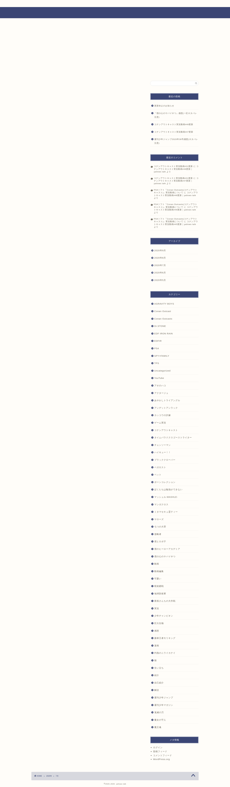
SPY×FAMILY (161, 356)
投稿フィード (160, 751)
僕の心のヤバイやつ (164, 556)
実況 (156, 608)
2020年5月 (160, 280)
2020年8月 (160, 258)
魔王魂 (157, 727)
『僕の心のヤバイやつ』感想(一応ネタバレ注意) (175, 115)
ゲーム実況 (160, 422)
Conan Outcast (162, 311)
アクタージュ (161, 393)
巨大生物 (159, 623)
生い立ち (159, 668)
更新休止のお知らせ (164, 106)
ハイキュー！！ (162, 452)
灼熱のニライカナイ (164, 653)
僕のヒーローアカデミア (167, 549)
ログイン (158, 747)
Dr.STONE (160, 326)
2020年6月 (160, 272)
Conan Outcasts (163, 318)
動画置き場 (102, 3)
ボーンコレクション (164, 482)
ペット (157, 474)
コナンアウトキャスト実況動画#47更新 (173, 132)
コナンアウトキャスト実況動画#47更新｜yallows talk (176, 181)
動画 (156, 563)
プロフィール (61, 3)
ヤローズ (159, 519)
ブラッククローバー (164, 460)
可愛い (157, 578)
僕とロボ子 (160, 541)
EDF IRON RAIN (163, 333)
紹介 (156, 675)
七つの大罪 (160, 526)
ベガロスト (160, 467)
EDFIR (158, 341)
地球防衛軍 (160, 593)
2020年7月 (160, 265)
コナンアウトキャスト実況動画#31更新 (173, 166)
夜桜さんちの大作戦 (164, 601)
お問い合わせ (169, 3)
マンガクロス (161, 504)
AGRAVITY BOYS (164, 303)
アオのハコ (160, 385)
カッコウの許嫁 (162, 415)
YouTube (123, 3)
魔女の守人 (160, 720)
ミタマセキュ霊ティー (166, 512)
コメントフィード (162, 755)
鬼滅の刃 (159, 712)
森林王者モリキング (164, 638)
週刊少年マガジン (163, 705)
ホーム (41, 3)
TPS (156, 363)
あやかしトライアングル (167, 400)
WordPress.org (161, 759)
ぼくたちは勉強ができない (168, 489)
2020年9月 (160, 250)
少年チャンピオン (163, 615)
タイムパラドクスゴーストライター (173, 437)
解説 (156, 690)
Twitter (147, 3)
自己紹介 (159, 682)
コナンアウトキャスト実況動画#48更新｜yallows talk (176, 169)
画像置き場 (82, 3)
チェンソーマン (162, 445)
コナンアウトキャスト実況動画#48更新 (173, 124)
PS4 (156, 348)
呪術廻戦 (159, 586)
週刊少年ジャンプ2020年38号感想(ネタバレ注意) (176, 141)
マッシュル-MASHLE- (166, 497)
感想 (156, 630)
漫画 (156, 645)
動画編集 (159, 571)
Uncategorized (162, 370)
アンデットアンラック (166, 408)
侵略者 (157, 534)
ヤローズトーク (115, 12)
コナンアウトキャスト (166, 430)
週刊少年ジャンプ (163, 697)
